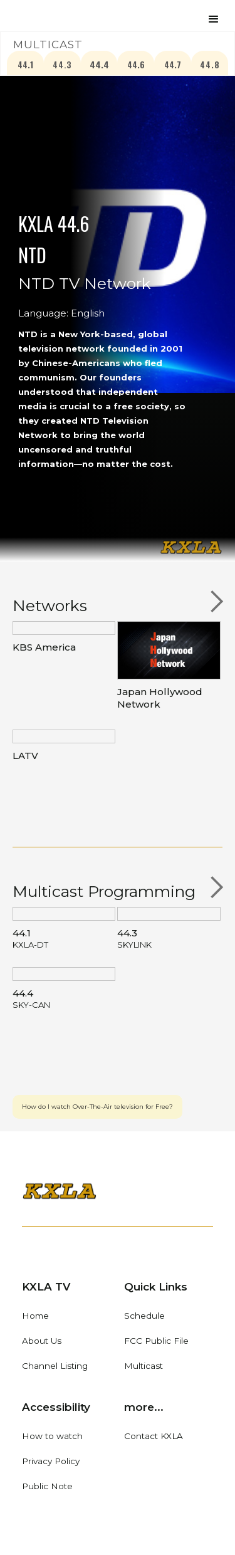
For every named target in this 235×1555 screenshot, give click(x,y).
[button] (214, 17)
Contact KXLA (153, 1436)
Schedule (144, 1316)
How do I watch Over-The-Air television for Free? (97, 1106)
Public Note (47, 1486)
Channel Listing (55, 1366)
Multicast (143, 1366)
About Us (41, 1341)
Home (35, 1316)
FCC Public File (156, 1341)
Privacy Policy (51, 1461)
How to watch (52, 1436)
